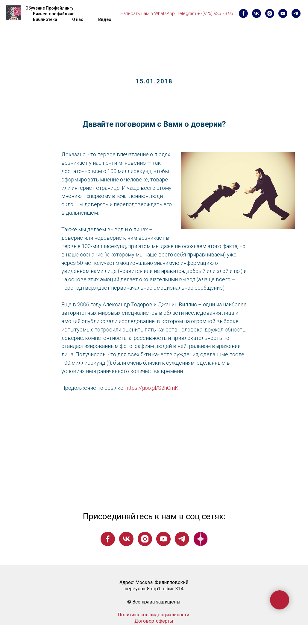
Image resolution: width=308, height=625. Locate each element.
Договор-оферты (153, 621)
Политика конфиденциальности (153, 615)
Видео (104, 19)
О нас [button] (77, 19)
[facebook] (243, 13)
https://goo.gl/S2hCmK (151, 388)
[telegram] (296, 13)
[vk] (256, 13)
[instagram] (269, 13)
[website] (200, 539)
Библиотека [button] (45, 19)
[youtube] (282, 13)
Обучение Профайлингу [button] (49, 8)
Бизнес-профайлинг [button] (53, 13)
